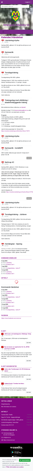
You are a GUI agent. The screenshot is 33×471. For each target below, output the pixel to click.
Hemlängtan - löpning (13, 244)
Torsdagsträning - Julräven (16, 214)
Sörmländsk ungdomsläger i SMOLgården (12, 420)
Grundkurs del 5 (10, 273)
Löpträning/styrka (12, 40)
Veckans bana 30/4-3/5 (7, 425)
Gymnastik (9, 52)
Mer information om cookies (8, 406)
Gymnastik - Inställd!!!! (14, 148)
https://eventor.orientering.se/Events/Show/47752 (19, 192)
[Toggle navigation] (3, 31)
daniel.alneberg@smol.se (21, 110)
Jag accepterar (25, 460)
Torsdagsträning (11, 73)
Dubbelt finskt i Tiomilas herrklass (14, 383)
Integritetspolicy (5, 404)
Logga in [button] (27, 2)
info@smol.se (7, 437)
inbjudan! (23, 107)
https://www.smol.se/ (9, 440)
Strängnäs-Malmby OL (16, 25)
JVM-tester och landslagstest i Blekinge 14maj (17, 334)
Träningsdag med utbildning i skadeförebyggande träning (16, 101)
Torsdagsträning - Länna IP (13, 268)
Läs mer (29, 158)
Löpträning (9, 262)
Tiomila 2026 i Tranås (6, 414)
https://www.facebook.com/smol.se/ (11, 318)
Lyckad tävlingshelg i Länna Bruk (9, 422)
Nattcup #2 (9, 162)
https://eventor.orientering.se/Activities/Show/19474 (15, 131)
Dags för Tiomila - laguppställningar (10, 417)
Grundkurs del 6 (10, 306)
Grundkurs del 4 (10, 264)
